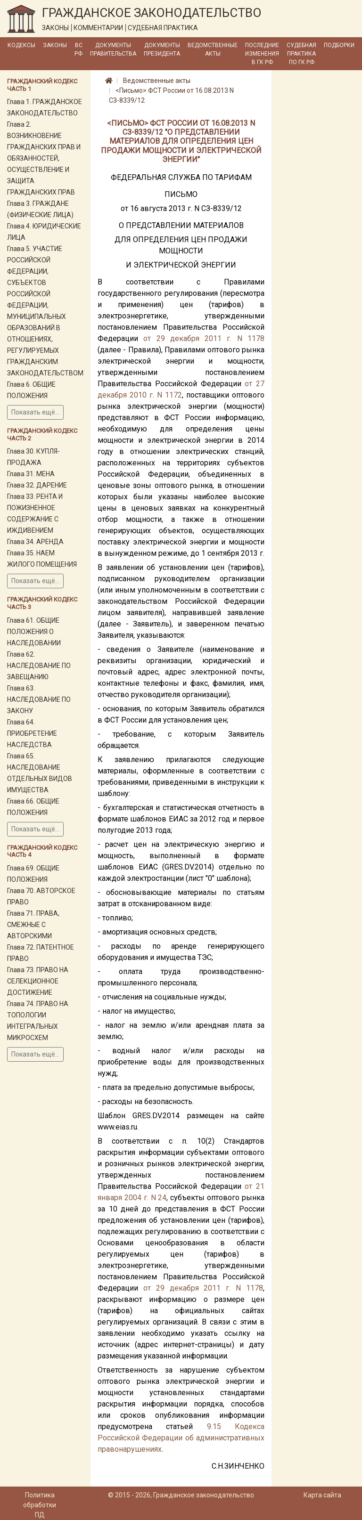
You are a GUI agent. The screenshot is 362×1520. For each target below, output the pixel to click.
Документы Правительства (113, 49)
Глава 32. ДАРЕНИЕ (37, 485)
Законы (55, 45)
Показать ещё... (35, 412)
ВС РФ (78, 49)
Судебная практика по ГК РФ (301, 53)
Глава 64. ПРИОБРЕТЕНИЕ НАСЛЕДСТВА (32, 733)
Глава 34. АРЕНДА (35, 541)
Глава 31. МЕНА (31, 474)
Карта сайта (322, 1495)
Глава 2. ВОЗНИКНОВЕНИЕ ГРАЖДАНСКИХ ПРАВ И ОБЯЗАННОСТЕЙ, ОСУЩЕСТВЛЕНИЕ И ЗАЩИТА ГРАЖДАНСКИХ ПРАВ (44, 158)
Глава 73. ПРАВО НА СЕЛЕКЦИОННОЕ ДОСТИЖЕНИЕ (37, 981)
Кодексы (21, 45)
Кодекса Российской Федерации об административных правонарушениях (181, 1438)
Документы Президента (162, 49)
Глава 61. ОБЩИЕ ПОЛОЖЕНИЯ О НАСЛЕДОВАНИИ (34, 632)
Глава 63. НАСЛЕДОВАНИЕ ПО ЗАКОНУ (39, 699)
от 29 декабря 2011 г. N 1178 (203, 338)
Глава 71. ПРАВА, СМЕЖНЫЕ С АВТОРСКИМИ (33, 925)
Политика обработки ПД (39, 1505)
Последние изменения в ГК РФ (262, 53)
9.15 (214, 1426)
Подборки (339, 45)
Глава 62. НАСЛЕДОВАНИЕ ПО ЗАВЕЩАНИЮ (39, 665)
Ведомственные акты (213, 49)
